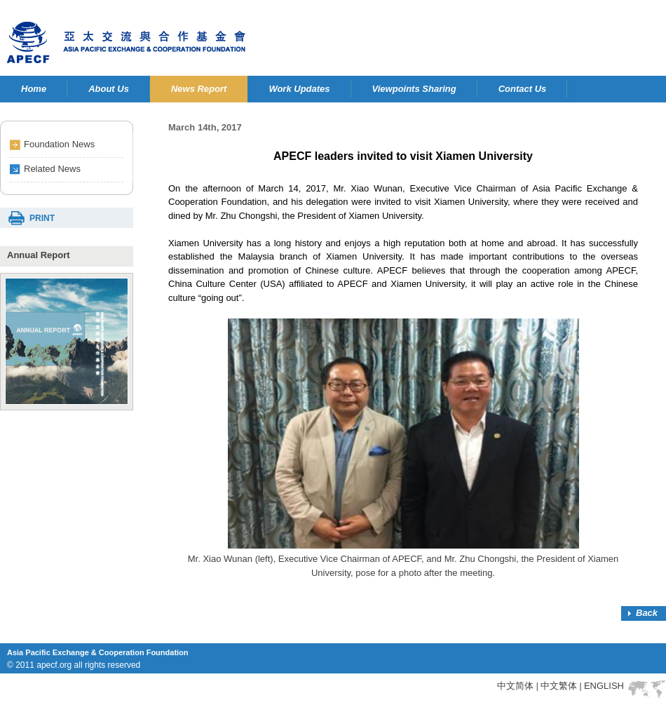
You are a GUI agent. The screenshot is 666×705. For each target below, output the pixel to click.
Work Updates (299, 88)
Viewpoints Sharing (414, 88)
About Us (108, 88)
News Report (198, 88)
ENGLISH (604, 685)
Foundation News (59, 144)
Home (33, 88)
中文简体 (515, 685)
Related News (52, 168)
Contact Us (522, 88)
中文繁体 (559, 685)
